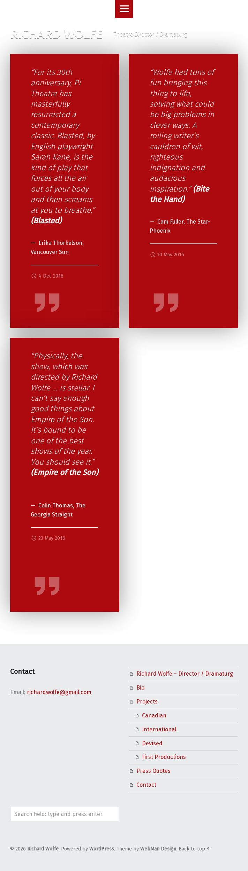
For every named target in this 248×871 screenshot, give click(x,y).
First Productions (164, 757)
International (159, 729)
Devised (152, 743)
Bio (140, 687)
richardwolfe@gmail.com (59, 692)
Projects (147, 701)
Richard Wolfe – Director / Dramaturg (184, 673)
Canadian (154, 715)
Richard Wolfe (43, 849)
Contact (146, 784)
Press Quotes (153, 771)
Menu (124, 9)
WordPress (101, 849)
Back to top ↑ (195, 849)
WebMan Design (158, 849)
